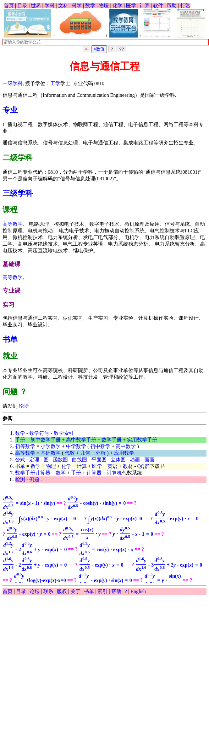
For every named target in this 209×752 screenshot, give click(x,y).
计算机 (114, 472)
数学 (90, 5)
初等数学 (25, 446)
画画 (149, 459)
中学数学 (76, 446)
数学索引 (64, 433)
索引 (102, 591)
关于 (75, 591)
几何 (85, 453)
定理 (34, 459)
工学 (55, 83)
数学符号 (39, 433)
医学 (131, 5)
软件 (158, 5)
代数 (70, 453)
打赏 (185, 5)
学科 (50, 5)
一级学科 (13, 83)
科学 (77, 5)
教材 (128, 466)
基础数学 (51, 453)
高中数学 (126, 446)
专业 (10, 110)
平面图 (99, 459)
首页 (9, 5)
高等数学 (13, 224)
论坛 (23, 406)
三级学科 (18, 193)
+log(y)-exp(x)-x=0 (39, 580)
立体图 (118, 459)
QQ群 (143, 466)
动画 (135, 459)
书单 (10, 339)
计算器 (94, 472)
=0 (115, 518)
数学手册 (112, 439)
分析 (101, 453)
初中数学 (100, 446)
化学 (118, 5)
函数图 (60, 459)
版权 (62, 591)
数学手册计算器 (32, 472)
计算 (145, 5)
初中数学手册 (45, 439)
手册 (20, 439)
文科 (63, 5)
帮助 (172, 5)
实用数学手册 (142, 439)
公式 (20, 459)
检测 (20, 479)
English (138, 591)
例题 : (35, 479)
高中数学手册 (81, 439)
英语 (112, 466)
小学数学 (51, 446)
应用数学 (124, 453)
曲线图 (79, 459)
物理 (104, 5)
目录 (22, 5)
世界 (36, 5)
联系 (48, 591)
